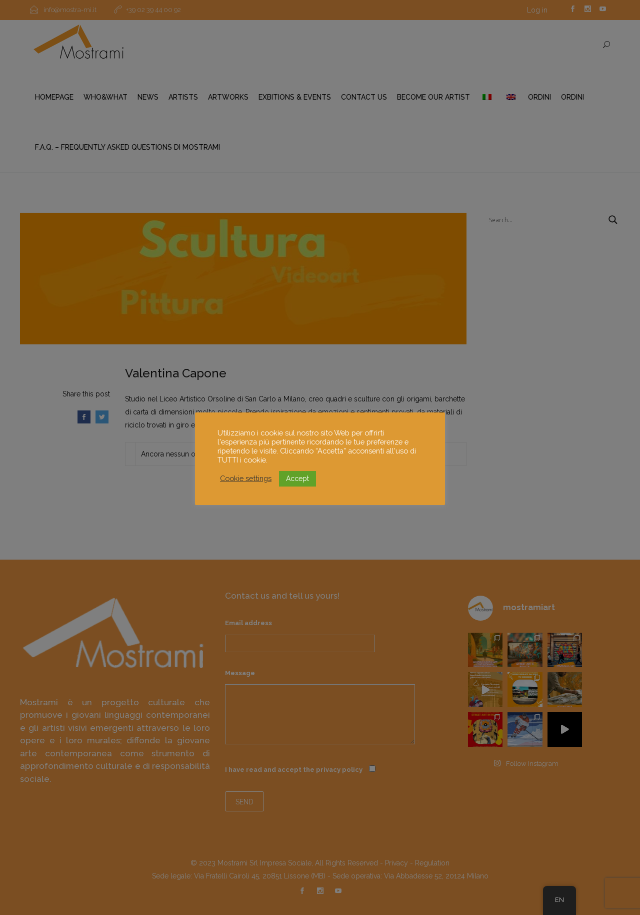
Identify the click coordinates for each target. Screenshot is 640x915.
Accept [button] (297, 479)
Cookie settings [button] (246, 478)
